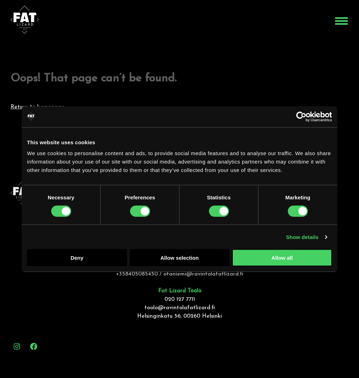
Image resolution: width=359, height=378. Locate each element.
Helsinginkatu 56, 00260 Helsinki (179, 316)
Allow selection (179, 258)
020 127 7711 (179, 299)
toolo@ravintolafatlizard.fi (179, 308)
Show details (302, 237)
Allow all (282, 258)
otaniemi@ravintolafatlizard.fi (203, 274)
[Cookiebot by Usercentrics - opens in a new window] (301, 116)
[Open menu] (341, 21)
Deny (76, 258)
